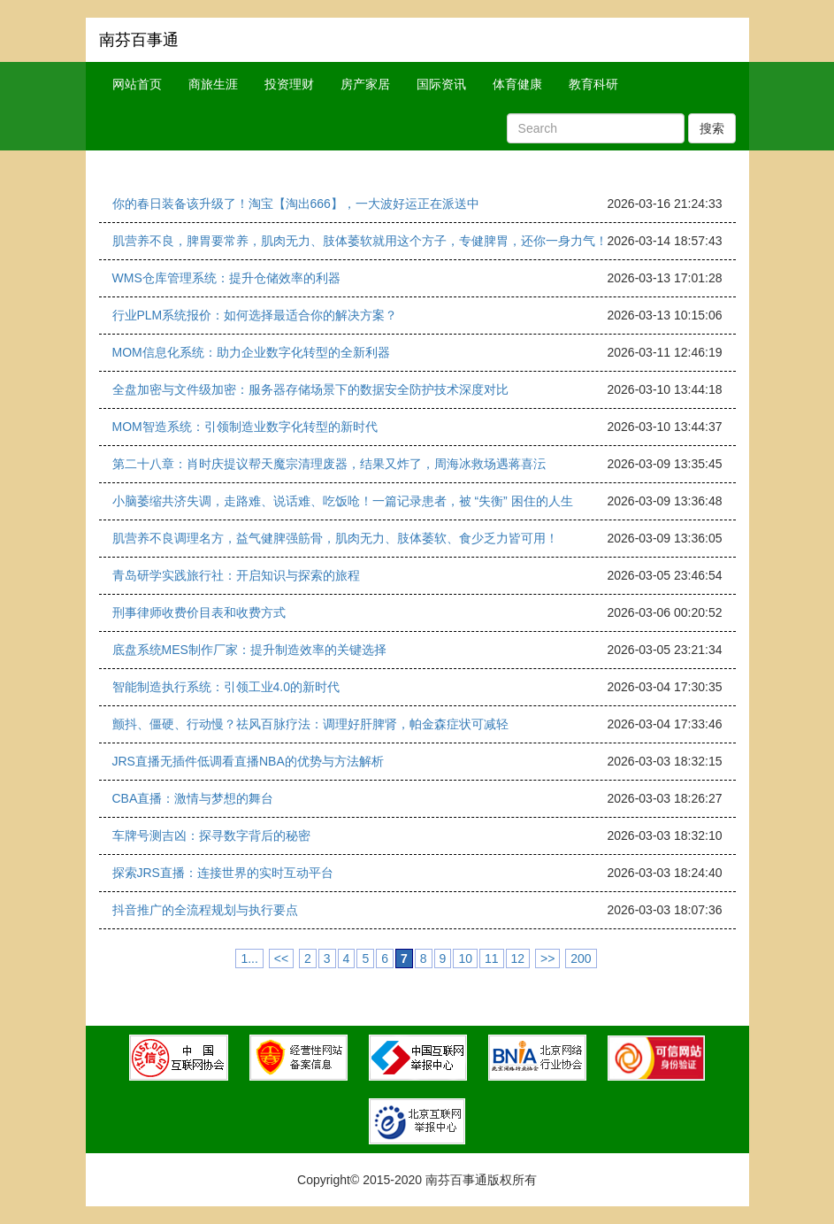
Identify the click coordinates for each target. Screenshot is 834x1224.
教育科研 (593, 84)
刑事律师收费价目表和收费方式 (199, 612)
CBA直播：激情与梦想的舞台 (193, 798)
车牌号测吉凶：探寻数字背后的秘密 (211, 835)
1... (249, 958)
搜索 (712, 128)
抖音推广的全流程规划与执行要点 (205, 910)
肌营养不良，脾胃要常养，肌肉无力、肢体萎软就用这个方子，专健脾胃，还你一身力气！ (360, 241)
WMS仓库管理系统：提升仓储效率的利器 (226, 278)
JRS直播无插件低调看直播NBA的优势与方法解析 (248, 761)
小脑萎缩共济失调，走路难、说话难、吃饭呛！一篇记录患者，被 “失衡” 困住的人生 (342, 501)
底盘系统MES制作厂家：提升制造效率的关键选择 (249, 650)
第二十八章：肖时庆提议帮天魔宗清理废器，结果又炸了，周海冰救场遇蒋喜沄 (329, 464)
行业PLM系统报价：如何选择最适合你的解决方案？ (255, 315)
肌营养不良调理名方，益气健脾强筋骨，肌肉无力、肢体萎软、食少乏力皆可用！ (335, 538)
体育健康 (517, 84)
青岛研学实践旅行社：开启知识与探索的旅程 (236, 575)
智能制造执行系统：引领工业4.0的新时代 (226, 687)
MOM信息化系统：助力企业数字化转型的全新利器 (251, 352)
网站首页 (137, 84)
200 (580, 958)
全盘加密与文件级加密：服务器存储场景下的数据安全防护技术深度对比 (310, 389)
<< (281, 958)
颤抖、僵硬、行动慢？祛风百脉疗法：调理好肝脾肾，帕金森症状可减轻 (310, 724)
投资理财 (289, 84)
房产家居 (365, 84)
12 (518, 958)
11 (492, 958)
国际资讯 (441, 84)
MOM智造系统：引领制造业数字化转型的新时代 (245, 427)
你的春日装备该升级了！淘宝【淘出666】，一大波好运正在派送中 (295, 203)
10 (465, 958)
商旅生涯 (213, 84)
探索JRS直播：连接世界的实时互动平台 (222, 873)
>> (547, 958)
